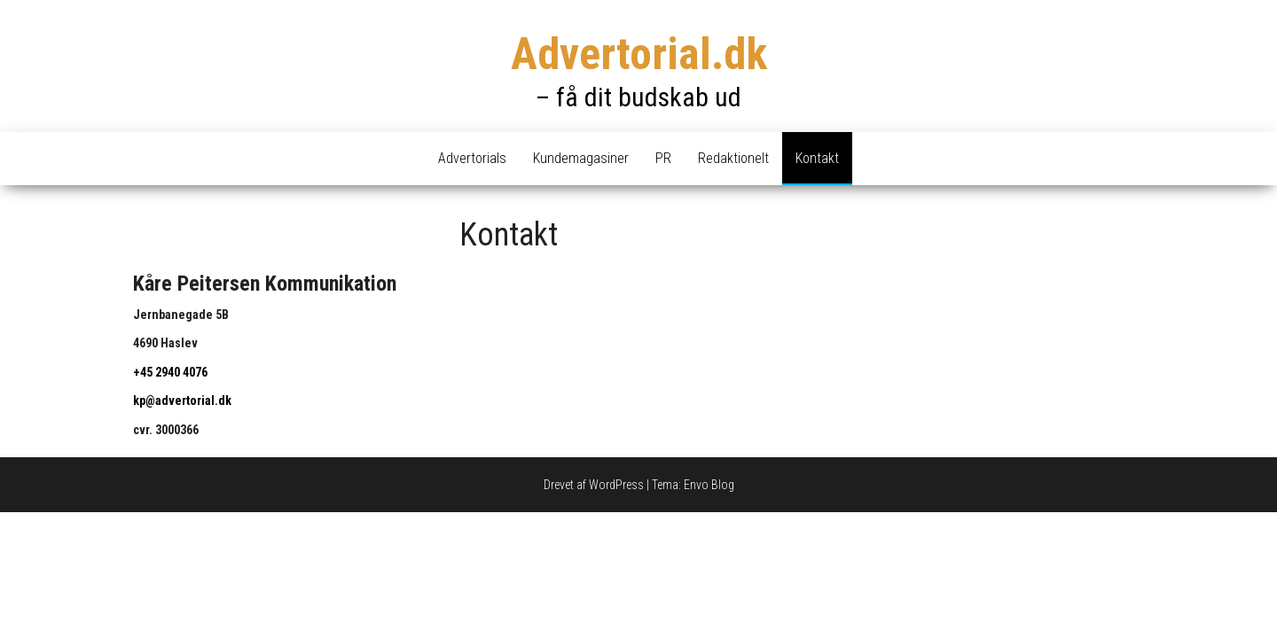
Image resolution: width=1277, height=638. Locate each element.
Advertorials (472, 158)
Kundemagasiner (581, 158)
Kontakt (817, 158)
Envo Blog (709, 485)
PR (663, 158)
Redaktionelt (733, 158)
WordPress (616, 485)
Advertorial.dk (639, 54)
